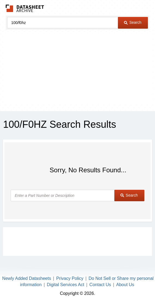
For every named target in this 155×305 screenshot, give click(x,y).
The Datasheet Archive (25, 8)
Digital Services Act (65, 284)
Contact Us (100, 284)
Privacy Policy (70, 278)
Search (132, 22)
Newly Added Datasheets (26, 278)
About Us (125, 284)
